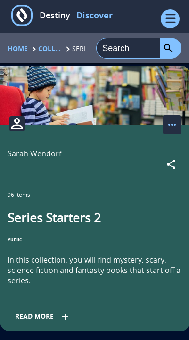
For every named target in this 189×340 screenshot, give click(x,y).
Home (18, 48)
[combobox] (128, 48)
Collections (50, 48)
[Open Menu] (170, 18)
